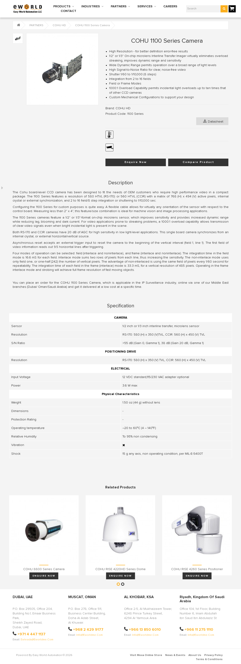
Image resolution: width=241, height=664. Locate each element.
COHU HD (59, 25)
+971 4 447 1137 (31, 634)
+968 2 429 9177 (88, 629)
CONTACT (68, 11)
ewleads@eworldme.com (37, 639)
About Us (194, 655)
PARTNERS (119, 6)
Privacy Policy (213, 655)
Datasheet (213, 121)
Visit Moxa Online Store (146, 655)
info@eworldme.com (89, 635)
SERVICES (145, 6)
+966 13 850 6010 (145, 629)
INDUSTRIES (90, 6)
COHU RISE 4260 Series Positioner (197, 569)
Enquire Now (136, 162)
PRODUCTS (62, 6)
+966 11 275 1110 (198, 629)
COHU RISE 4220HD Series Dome (120, 569)
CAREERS (170, 6)
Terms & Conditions (209, 659)
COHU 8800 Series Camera (44, 569)
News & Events (175, 655)
